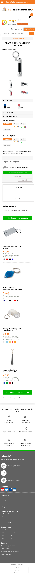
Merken (4, 516)
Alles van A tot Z (6, 519)
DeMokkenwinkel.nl (7, 532)
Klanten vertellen (6, 551)
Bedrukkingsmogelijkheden (9, 497)
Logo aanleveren (6, 494)
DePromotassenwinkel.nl (9, 529)
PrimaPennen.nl (6, 526)
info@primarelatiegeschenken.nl (10, 548)
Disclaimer (17, 569)
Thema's (4, 513)
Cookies (17, 566)
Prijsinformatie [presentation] (18, 183)
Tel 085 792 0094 (5, 545)
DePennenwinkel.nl (7, 535)
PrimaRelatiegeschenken (8, 542)
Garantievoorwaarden (8, 500)
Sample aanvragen (7, 503)
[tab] (18, 183)
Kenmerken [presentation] (18, 195)
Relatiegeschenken (7, 510)
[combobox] (16, 33)
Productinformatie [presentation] (18, 189)
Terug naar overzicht (18, 38)
